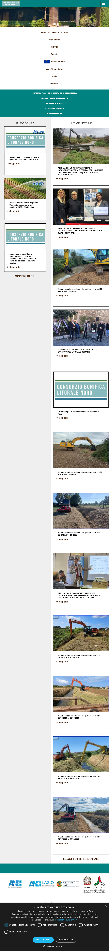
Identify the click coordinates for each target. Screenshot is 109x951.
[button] (54, 946)
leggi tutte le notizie (81, 858)
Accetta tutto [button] (43, 939)
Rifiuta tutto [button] (66, 939)
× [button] (106, 906)
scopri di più (25, 276)
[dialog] (54, 927)
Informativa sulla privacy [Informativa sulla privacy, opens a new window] (66, 920)
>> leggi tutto (13, 163)
